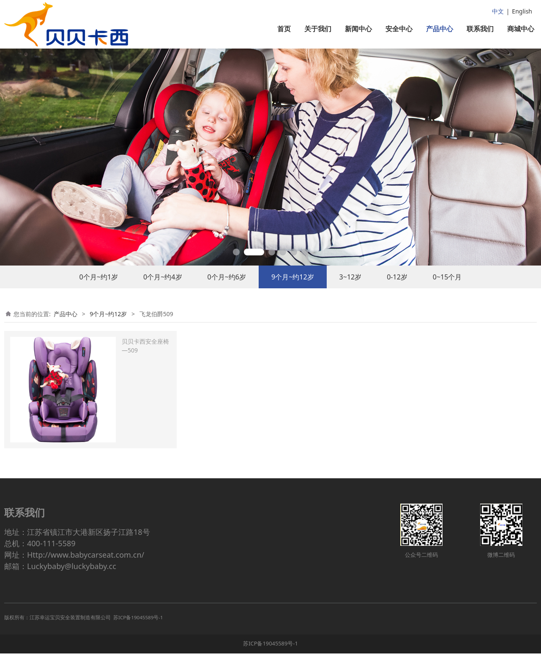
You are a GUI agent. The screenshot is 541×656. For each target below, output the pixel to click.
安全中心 (399, 28)
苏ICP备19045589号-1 (270, 646)
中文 (498, 11)
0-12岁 (397, 285)
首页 (284, 28)
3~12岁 (350, 285)
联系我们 (480, 28)
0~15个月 (447, 285)
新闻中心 (358, 28)
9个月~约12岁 (292, 285)
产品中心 (439, 28)
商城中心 (520, 28)
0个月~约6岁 (227, 285)
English (522, 11)
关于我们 (317, 28)
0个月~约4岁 (162, 285)
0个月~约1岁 (98, 285)
